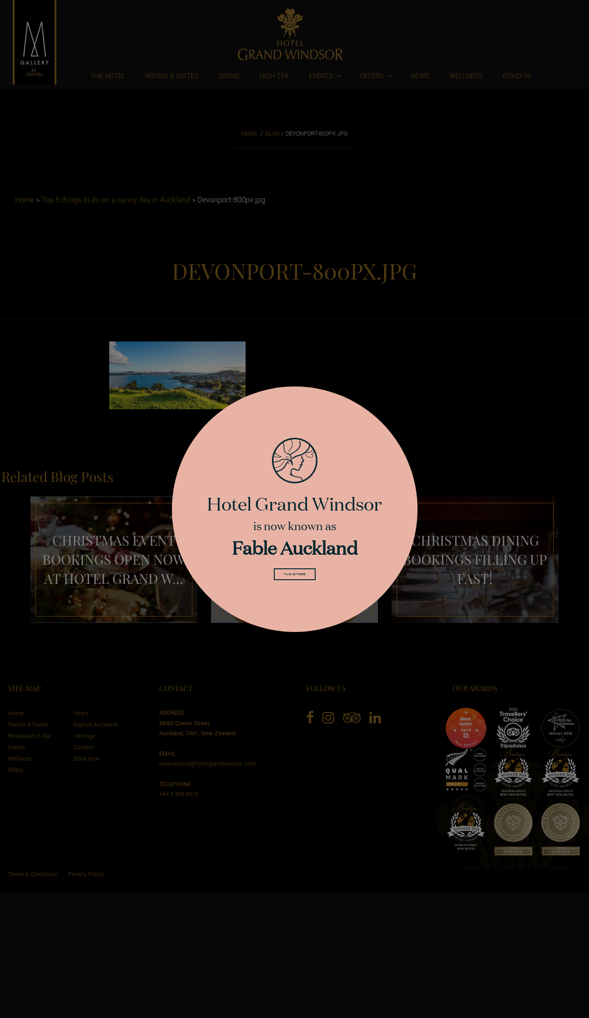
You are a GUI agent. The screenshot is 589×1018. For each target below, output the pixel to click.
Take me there (294, 576)
